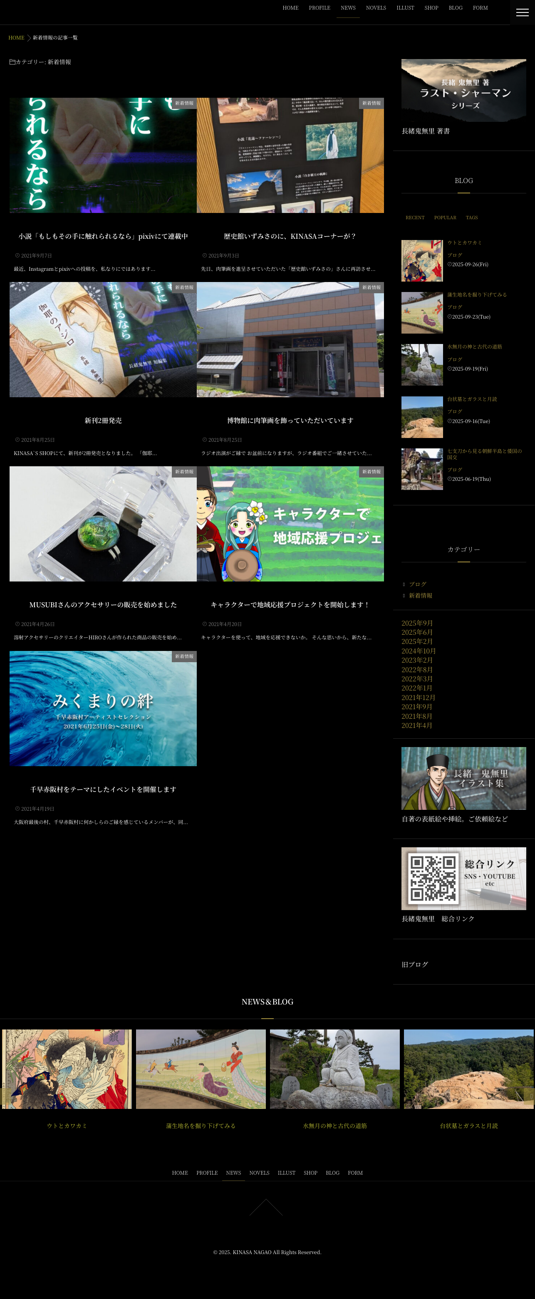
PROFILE (320, 7)
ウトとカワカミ (464, 243)
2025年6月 (417, 632)
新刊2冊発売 (102, 420)
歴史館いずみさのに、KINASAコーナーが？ (290, 235)
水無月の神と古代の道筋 (474, 347)
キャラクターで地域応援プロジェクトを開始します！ (290, 604)
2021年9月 (417, 706)
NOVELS (376, 7)
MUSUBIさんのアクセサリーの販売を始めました (103, 604)
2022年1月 (417, 688)
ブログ (454, 255)
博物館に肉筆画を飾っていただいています (290, 420)
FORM (480, 7)
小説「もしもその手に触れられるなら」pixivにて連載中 (103, 235)
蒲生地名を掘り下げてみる (477, 295)
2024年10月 (418, 651)
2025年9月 (417, 623)
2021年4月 (417, 725)
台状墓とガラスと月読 (472, 399)
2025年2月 (417, 641)
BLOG (456, 7)
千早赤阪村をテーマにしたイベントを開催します (103, 788)
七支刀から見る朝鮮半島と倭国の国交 (484, 454)
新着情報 (184, 102)
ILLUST (405, 7)
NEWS (348, 7)
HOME (290, 7)
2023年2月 (417, 660)
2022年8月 (417, 669)
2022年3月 (417, 679)
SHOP (431, 7)
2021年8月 (417, 716)
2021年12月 (418, 697)
